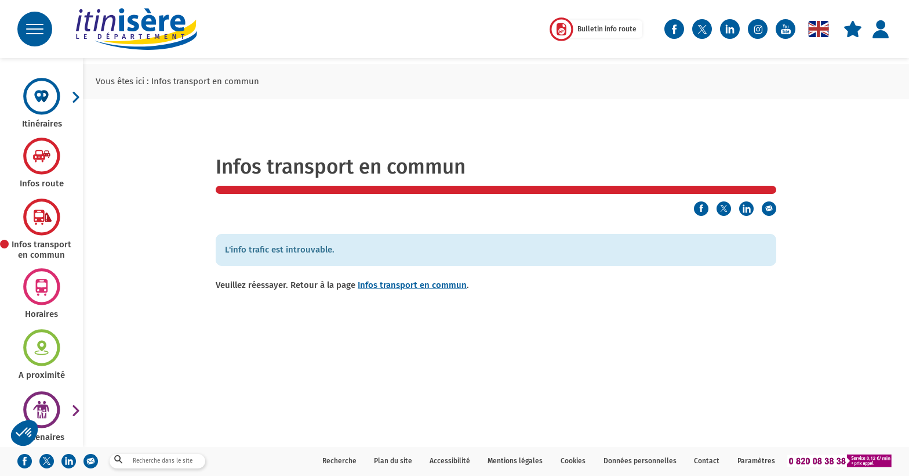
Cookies (573, 461)
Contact (706, 461)
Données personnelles (640, 461)
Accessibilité (450, 461)
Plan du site (393, 461)
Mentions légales (515, 461)
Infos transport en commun (412, 285)
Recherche (339, 461)
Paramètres (756, 461)
